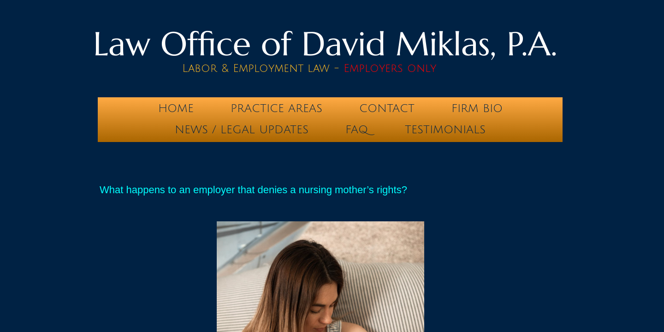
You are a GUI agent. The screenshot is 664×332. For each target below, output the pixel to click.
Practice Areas (276, 108)
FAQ (356, 130)
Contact (387, 108)
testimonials (445, 130)
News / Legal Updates (241, 130)
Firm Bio (477, 108)
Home (176, 108)
